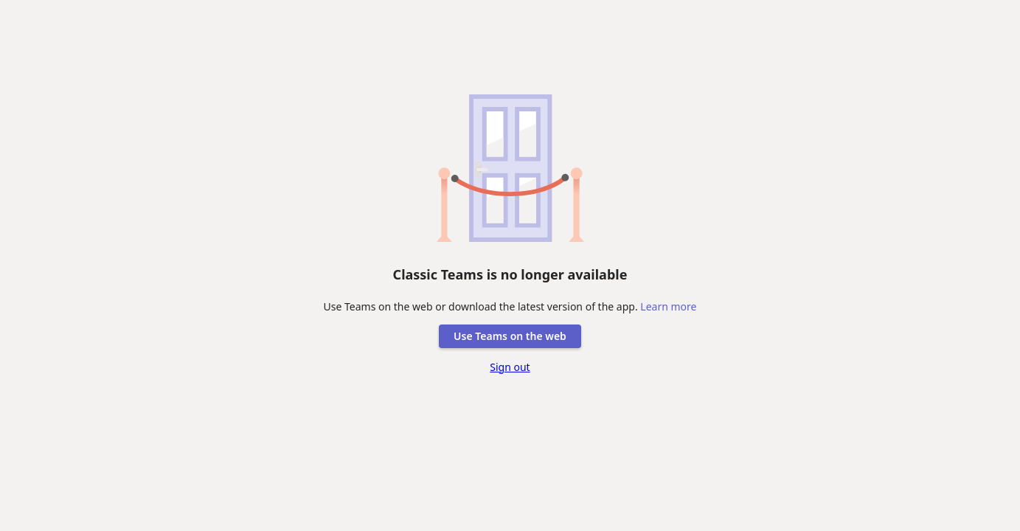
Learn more (668, 306)
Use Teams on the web (510, 336)
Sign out (510, 367)
